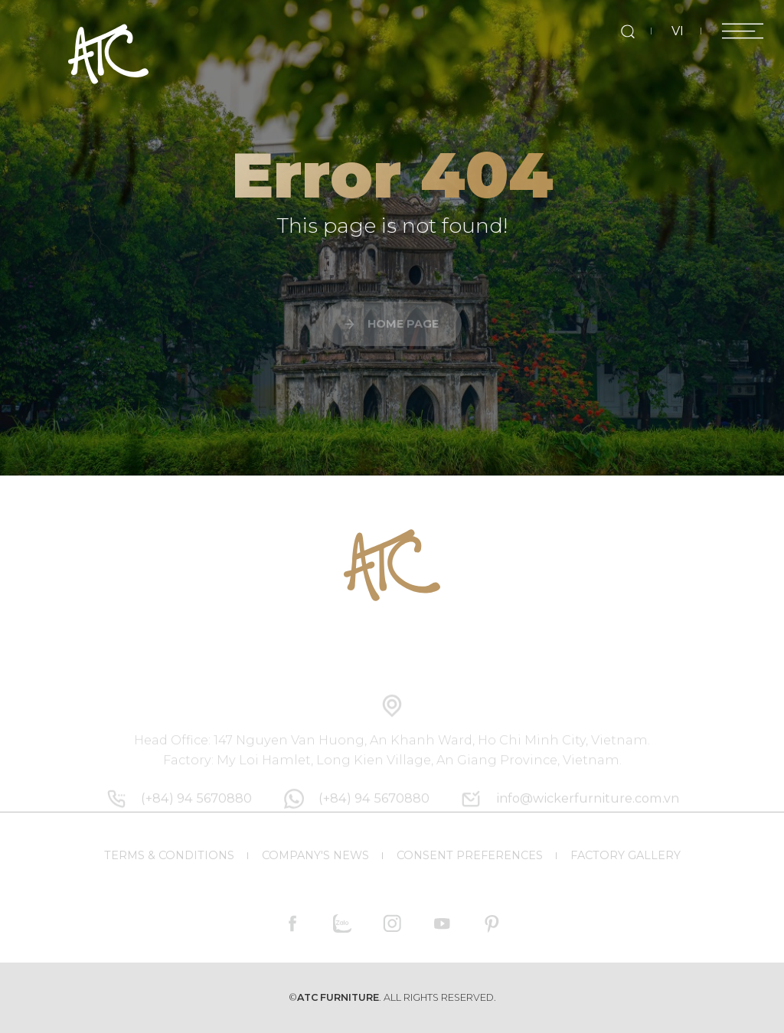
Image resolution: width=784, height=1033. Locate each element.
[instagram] (392, 924)
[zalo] (343, 924)
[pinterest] (491, 924)
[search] (627, 31)
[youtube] (441, 924)
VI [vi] (677, 30)
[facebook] (293, 924)
